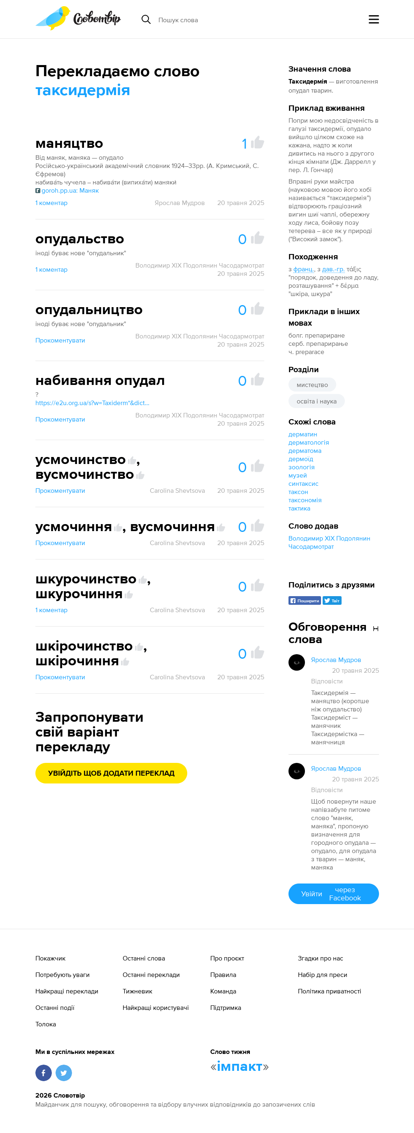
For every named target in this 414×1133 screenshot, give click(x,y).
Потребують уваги (62, 974)
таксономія (305, 500)
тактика (299, 508)
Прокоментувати (60, 340)
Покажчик (50, 958)
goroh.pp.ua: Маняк (67, 190)
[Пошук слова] (221, 19)
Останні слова (144, 958)
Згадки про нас (320, 958)
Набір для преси (322, 974)
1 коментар (51, 202)
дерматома (304, 450)
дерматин (302, 434)
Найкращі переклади (66, 991)
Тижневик (137, 991)
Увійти (333, 893)
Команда (223, 991)
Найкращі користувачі (156, 1007)
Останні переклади (151, 974)
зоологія (301, 467)
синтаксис (303, 483)
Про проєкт (227, 958)
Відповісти (327, 681)
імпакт (240, 1066)
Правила (223, 974)
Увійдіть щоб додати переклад (111, 773)
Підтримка (225, 1007)
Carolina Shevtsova (177, 490)
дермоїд (300, 458)
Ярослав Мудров (180, 202)
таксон (298, 491)
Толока (45, 1024)
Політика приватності (329, 991)
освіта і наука (317, 401)
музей (297, 475)
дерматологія (308, 442)
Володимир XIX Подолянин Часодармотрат (199, 265)
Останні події (54, 1007)
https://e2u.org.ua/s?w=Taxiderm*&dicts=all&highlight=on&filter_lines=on (93, 402)
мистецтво (312, 384)
